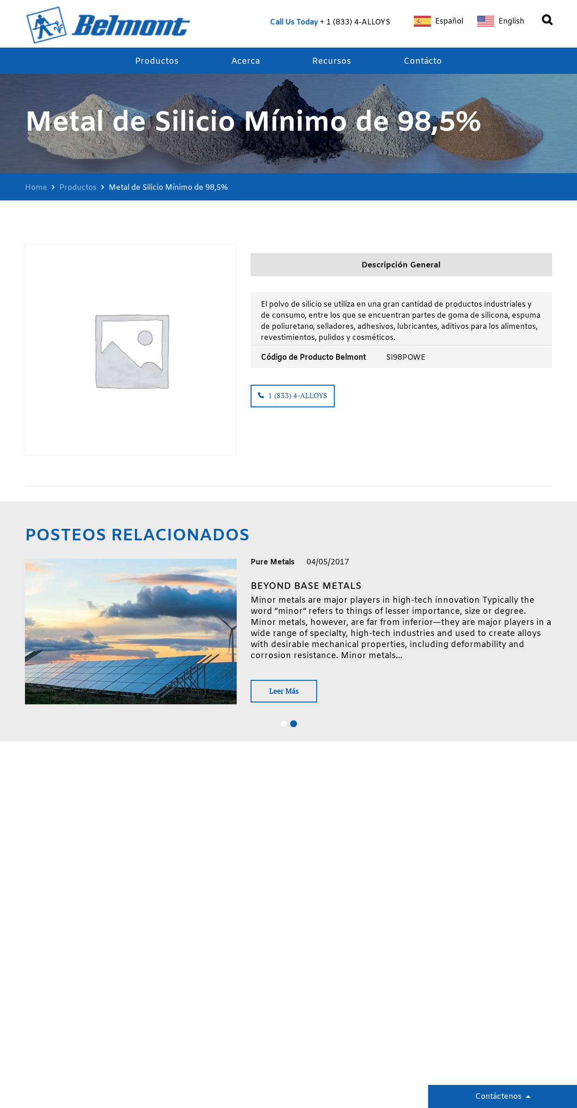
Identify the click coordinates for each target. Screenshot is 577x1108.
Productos (156, 61)
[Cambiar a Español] (438, 21)
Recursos (331, 61)
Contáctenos (498, 1097)
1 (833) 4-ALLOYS (358, 22)
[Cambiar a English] (500, 21)
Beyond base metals (306, 586)
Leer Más (285, 691)
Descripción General (401, 266)
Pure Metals (273, 562)
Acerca (245, 61)
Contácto (423, 61)
